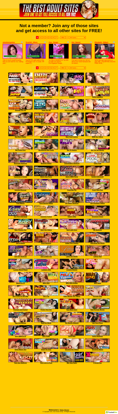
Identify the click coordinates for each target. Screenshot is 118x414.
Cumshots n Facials (20, 177)
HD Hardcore (97, 230)
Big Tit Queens (72, 150)
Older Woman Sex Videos (71, 296)
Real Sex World (46, 323)
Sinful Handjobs (97, 336)
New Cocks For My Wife (20, 296)
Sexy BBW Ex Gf (20, 336)
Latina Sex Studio (72, 256)
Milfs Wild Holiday (72, 283)
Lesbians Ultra (46, 270)
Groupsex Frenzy (97, 216)
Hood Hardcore (46, 243)
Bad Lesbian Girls (46, 137)
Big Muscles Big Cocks (46, 150)
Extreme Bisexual (20, 190)
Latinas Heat (97, 256)
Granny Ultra (72, 216)
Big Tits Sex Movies (97, 150)
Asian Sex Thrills (97, 123)
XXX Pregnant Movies (72, 110)
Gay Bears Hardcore (71, 203)
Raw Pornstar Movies (98, 310)
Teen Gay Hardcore (20, 363)
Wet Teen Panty (72, 363)
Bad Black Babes (20, 137)
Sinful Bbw (72, 336)
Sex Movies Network (72, 323)
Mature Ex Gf (20, 283)
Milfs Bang (97, 283)
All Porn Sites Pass (20, 83)
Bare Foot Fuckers (72, 137)
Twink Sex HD (46, 110)
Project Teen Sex (46, 310)
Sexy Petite (46, 336)
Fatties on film (46, 190)
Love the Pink (97, 270)
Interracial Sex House (98, 243)
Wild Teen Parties (72, 83)
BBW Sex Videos (97, 137)
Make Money (64, 410)
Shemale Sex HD (20, 110)
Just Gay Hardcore (20, 256)
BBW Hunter (46, 83)
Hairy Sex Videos (46, 230)
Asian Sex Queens (72, 123)
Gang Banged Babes (46, 203)
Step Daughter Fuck (97, 83)
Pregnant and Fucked (20, 310)
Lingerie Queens (71, 270)
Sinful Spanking (97, 97)
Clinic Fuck (97, 163)
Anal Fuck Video (46, 123)
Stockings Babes (97, 349)
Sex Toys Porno (97, 323)
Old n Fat (46, 296)
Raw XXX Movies (20, 323)
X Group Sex (97, 363)
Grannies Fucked (46, 216)
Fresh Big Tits (71, 190)
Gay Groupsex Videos (97, 203)
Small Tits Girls (46, 349)
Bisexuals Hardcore (20, 163)
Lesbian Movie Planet (20, 270)
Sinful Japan (20, 97)
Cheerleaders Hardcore (71, 163)
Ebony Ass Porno (46, 177)
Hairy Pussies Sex (20, 230)
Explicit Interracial (97, 177)
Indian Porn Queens (71, 243)
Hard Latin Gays (71, 230)
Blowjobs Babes (46, 163)
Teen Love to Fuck (46, 363)
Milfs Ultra (46, 283)
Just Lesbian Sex (46, 256)
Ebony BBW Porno (72, 177)
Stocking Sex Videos (72, 349)
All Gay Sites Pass (46, 97)
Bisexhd (72, 97)
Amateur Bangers (97, 110)
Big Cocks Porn (20, 150)
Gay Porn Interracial (20, 216)
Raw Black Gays (71, 310)
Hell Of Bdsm (20, 243)
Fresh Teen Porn (97, 190)
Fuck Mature (20, 203)
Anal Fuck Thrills (20, 123)
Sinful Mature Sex (20, 349)
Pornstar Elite (97, 296)
